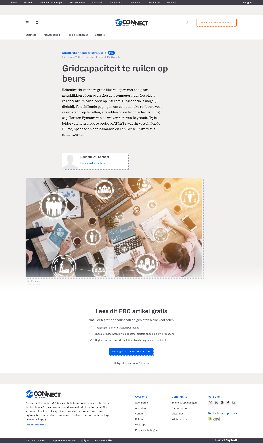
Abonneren (135, 2)
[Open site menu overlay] (27, 22)
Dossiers (28, 2)
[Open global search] (37, 22)
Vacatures (97, 2)
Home (14, 2)
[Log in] (187, 22)
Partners (171, 2)
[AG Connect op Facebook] (228, 403)
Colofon (139, 419)
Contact (139, 413)
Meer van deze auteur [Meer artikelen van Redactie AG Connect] (92, 163)
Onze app (140, 424)
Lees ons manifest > (36, 424)
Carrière (100, 34)
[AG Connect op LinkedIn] (216, 403)
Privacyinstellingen (146, 430)
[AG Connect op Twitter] (210, 403)
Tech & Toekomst (77, 34)
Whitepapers (116, 2)
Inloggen (247, 2)
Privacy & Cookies (103, 440)
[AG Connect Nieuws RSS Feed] (234, 403)
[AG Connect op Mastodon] (222, 403)
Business (31, 34)
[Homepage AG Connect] (131, 22)
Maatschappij (52, 34)
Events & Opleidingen (51, 2)
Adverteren (154, 2)
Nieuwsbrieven (77, 2)
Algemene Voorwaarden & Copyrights (70, 440)
